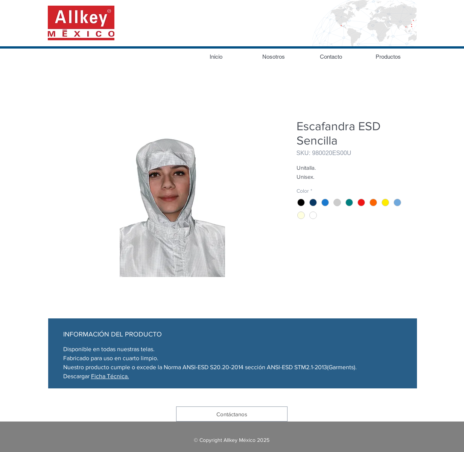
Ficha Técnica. (110, 376)
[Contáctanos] (232, 414)
